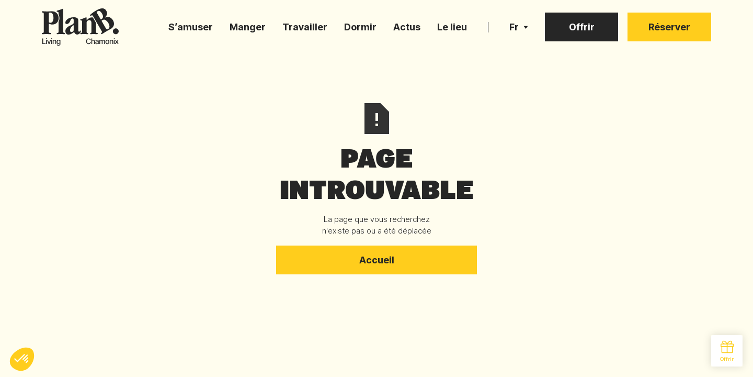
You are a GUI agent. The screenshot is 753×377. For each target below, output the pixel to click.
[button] (518, 27)
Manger (248, 26)
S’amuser (190, 26)
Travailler (304, 26)
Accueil (376, 259)
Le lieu (452, 26)
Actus (406, 26)
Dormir (360, 26)
